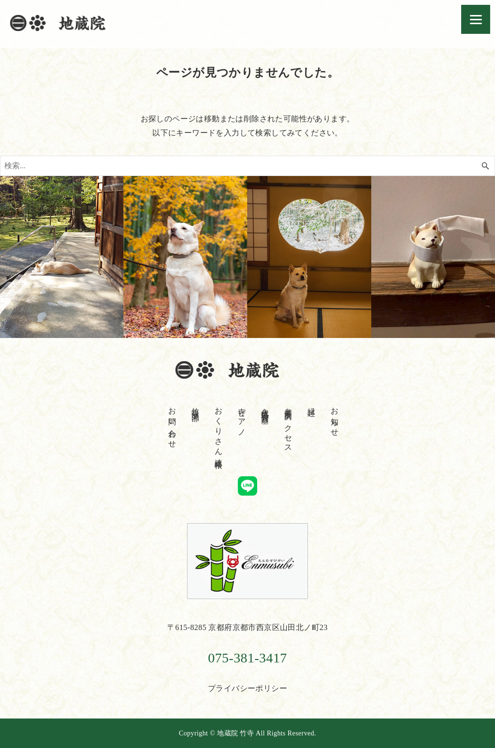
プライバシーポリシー (247, 688)
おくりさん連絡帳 (219, 429)
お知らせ (335, 418)
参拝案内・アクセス (288, 426)
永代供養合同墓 (265, 407)
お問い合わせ (172, 423)
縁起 (311, 403)
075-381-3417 (247, 657)
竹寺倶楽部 (195, 405)
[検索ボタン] (485, 166)
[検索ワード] (247, 166)
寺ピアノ (242, 418)
